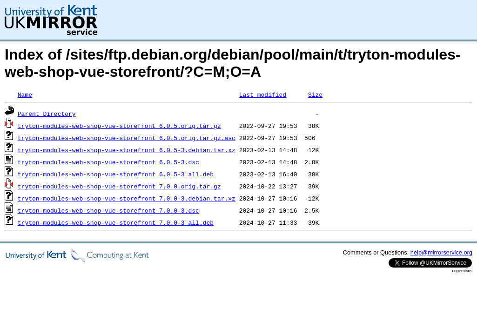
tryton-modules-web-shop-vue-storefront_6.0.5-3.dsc (108, 162)
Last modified (262, 94)
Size (315, 94)
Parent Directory (47, 113)
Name (25, 94)
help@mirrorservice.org (441, 252)
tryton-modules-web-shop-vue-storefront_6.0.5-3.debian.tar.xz (126, 150)
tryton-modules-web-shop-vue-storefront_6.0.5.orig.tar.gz (119, 125)
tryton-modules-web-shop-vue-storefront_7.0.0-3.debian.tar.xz (126, 198)
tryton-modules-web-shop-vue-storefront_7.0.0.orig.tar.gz (119, 186)
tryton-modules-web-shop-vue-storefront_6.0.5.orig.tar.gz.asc (126, 138)
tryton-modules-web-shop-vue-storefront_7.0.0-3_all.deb (116, 222)
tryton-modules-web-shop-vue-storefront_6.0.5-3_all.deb (116, 174)
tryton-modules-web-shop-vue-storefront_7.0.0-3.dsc (108, 210)
